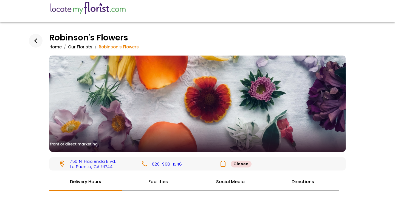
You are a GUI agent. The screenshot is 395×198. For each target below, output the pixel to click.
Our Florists (80, 47)
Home (55, 47)
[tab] (85, 182)
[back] (36, 41)
